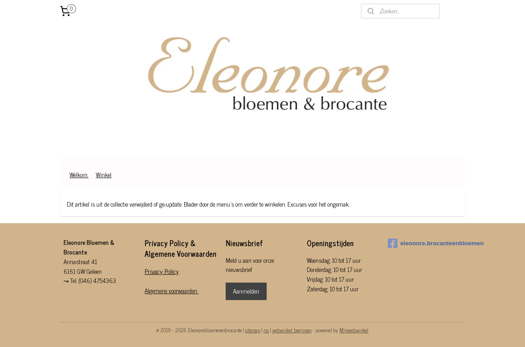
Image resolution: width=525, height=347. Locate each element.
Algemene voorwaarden (171, 290)
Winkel (103, 174)
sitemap (252, 330)
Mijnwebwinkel (353, 330)
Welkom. (79, 174)
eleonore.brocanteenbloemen (424, 243)
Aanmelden (246, 291)
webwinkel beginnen (291, 330)
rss (266, 330)
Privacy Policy (162, 271)
